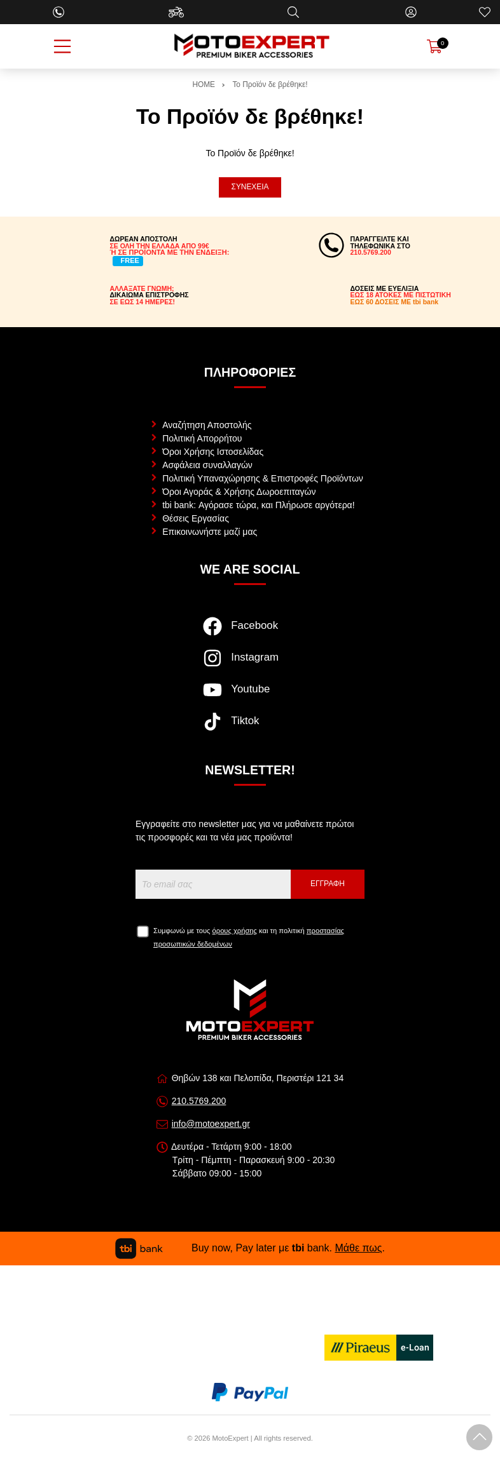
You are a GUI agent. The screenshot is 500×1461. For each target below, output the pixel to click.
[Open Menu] (62, 46)
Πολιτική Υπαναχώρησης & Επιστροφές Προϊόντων (262, 478)
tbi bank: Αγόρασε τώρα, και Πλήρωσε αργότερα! (258, 505)
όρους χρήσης (234, 930)
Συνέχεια (250, 186)
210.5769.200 (199, 1101)
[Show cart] (434, 46)
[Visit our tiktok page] (250, 728)
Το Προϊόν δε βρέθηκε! (269, 84)
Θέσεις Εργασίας (195, 518)
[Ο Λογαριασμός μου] (411, 12)
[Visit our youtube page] (250, 696)
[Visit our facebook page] (250, 633)
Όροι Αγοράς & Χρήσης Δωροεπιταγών (239, 492)
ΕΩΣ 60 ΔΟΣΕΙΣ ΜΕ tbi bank (395, 302)
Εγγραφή (327, 883)
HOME (203, 84)
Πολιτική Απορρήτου (202, 438)
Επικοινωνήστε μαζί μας (209, 532)
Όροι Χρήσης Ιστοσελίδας (212, 452)
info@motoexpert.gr (211, 1124)
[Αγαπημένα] (485, 12)
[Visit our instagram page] (250, 664)
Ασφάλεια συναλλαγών (207, 465)
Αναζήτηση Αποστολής (206, 425)
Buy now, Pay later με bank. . (250, 1247)
